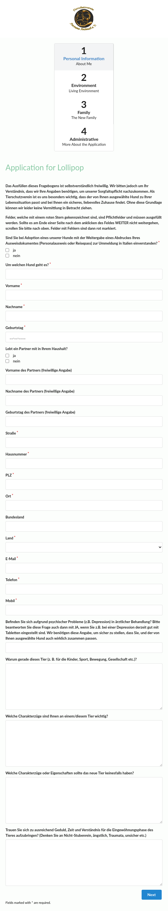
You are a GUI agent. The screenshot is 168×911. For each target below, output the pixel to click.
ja (14, 250)
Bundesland (14, 517)
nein (16, 255)
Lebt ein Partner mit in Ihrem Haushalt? (36, 348)
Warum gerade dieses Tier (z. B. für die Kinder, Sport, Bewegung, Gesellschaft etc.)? (71, 659)
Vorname (12, 286)
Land (9, 538)
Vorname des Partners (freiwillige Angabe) (38, 370)
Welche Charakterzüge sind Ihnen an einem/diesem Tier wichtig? (56, 716)
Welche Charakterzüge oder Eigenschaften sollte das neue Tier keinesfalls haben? (69, 773)
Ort (8, 496)
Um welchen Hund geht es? (27, 265)
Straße (10, 433)
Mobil (10, 600)
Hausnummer (16, 454)
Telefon (11, 580)
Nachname (14, 306)
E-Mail (10, 559)
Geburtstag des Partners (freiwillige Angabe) (40, 412)
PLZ (8, 475)
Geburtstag (14, 327)
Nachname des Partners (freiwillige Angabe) (40, 391)
